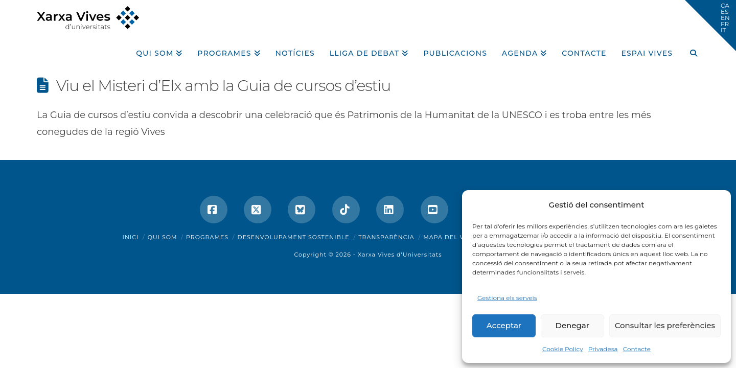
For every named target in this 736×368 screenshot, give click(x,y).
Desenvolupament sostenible (294, 237)
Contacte (637, 349)
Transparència (386, 237)
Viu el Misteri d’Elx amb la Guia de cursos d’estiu (223, 85)
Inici (131, 237)
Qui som (162, 237)
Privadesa (603, 349)
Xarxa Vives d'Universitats (400, 254)
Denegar (572, 325)
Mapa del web (449, 237)
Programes (207, 237)
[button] (710, 25)
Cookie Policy (562, 349)
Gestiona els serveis (507, 298)
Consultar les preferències (665, 325)
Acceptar (504, 325)
